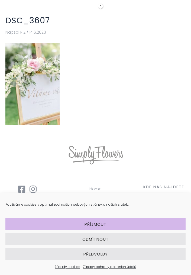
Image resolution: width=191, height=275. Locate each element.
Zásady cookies (67, 266)
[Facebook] (22, 189)
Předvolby (95, 254)
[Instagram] (33, 189)
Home (95, 189)
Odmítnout (95, 239)
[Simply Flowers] (27, 11)
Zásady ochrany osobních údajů (109, 266)
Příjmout (95, 224)
